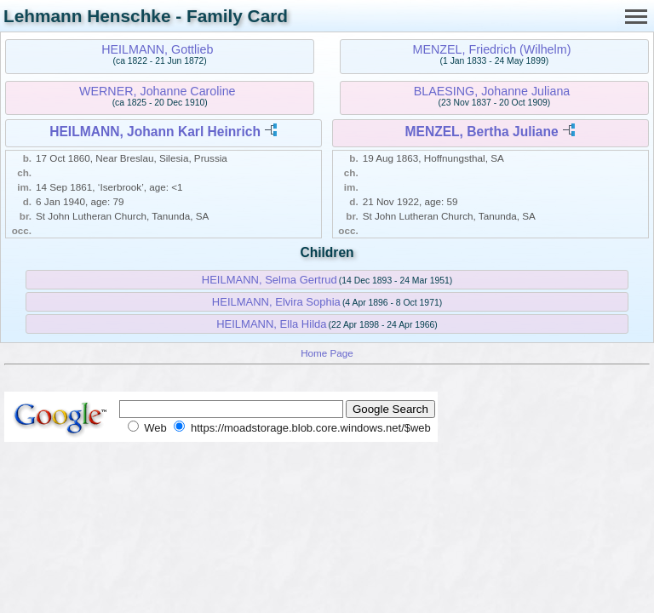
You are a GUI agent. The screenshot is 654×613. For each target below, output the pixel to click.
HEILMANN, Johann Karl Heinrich (155, 131)
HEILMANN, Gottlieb (157, 49)
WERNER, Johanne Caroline (157, 91)
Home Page (327, 352)
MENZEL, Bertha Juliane (481, 131)
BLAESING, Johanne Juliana (492, 91)
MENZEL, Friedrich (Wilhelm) (492, 49)
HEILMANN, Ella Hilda (271, 324)
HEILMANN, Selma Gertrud (269, 279)
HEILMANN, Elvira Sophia (276, 301)
